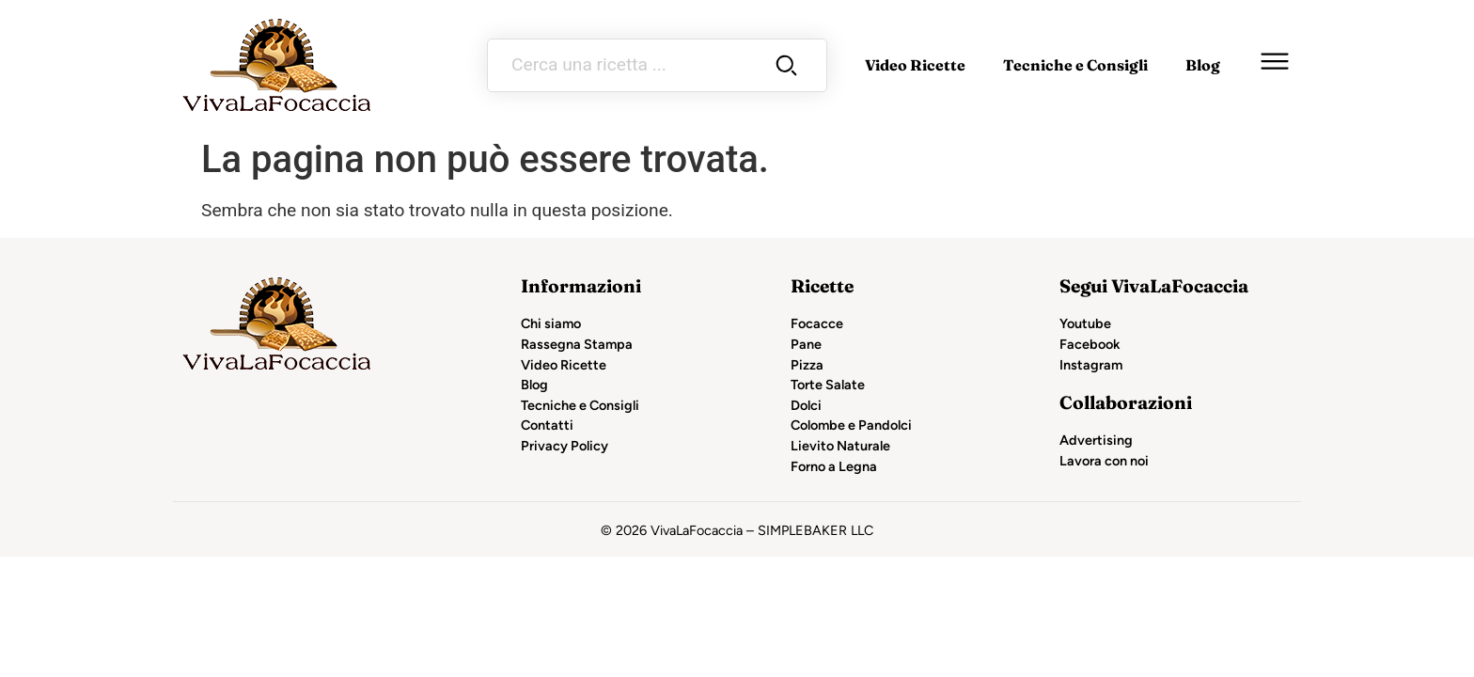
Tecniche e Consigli (1075, 64)
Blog (1202, 64)
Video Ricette (915, 64)
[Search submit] (786, 65)
